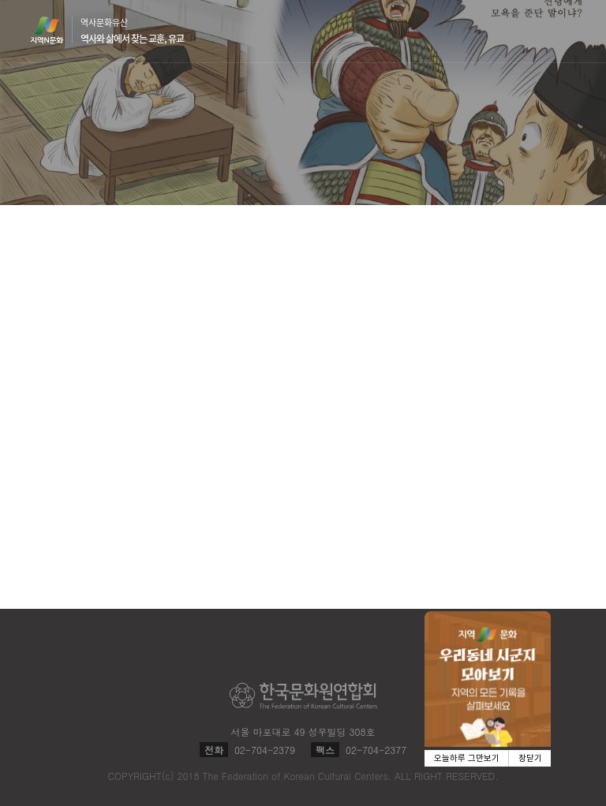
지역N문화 (55, 30)
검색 (536, 31)
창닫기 (530, 758)
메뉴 (566, 30)
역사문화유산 (132, 31)
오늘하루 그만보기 (466, 758)
